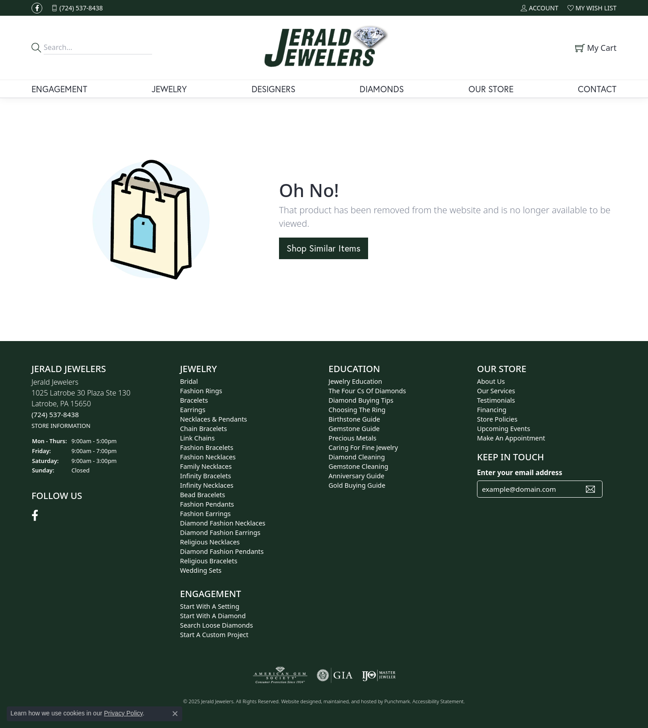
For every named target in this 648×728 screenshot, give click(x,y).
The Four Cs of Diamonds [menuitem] (367, 390)
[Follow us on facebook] (37, 8)
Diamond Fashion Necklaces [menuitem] (223, 523)
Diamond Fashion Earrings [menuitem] (220, 532)
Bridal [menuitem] (189, 381)
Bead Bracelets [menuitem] (202, 494)
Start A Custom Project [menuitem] (214, 634)
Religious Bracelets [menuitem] (208, 561)
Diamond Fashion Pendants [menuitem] (222, 551)
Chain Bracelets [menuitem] (203, 428)
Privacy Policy (123, 713)
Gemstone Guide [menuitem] (354, 428)
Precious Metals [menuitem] (352, 438)
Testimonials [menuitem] (496, 400)
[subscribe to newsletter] (590, 489)
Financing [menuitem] (491, 409)
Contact (597, 88)
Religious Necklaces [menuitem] (210, 542)
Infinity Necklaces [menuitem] (207, 485)
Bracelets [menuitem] (194, 400)
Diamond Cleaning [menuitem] (356, 457)
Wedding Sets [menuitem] (200, 570)
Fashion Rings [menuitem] (201, 390)
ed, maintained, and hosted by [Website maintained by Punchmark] (349, 701)
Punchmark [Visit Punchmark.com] (397, 701)
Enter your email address (519, 472)
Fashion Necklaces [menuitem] (208, 457)
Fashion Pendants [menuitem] (207, 504)
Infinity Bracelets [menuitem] (205, 476)
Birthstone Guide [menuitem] (354, 419)
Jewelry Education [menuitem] (355, 381)
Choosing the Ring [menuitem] (357, 409)
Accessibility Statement (438, 701)
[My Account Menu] (539, 8)
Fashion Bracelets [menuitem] (206, 447)
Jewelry (169, 88)
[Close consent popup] (175, 713)
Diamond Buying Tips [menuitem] (360, 400)
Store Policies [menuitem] (497, 419)
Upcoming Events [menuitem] (503, 428)
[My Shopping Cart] (594, 47)
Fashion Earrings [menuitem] (205, 513)
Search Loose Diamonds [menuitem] (216, 625)
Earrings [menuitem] (192, 409)
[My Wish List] (591, 8)
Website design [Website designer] (298, 701)
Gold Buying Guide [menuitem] (356, 485)
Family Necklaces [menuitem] (206, 466)
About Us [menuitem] (491, 381)
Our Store (490, 88)
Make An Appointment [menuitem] (511, 438)
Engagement (59, 88)
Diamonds (382, 88)
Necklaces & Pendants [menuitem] (213, 419)
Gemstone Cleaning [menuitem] (358, 466)
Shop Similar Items (323, 248)
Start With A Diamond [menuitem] (213, 615)
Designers (273, 88)
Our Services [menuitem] (496, 390)
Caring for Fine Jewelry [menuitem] (363, 447)
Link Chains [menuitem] (197, 438)
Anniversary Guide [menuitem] (356, 476)
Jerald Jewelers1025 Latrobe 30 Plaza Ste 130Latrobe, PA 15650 (81, 403)
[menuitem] (280, 675)
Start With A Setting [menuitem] (209, 606)
